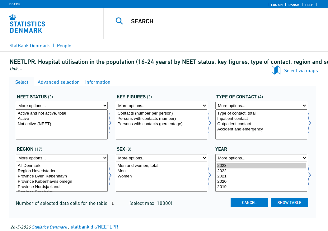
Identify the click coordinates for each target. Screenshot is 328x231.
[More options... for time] (261, 158)
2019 (261, 187)
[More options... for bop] (62, 158)
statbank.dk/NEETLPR (94, 226)
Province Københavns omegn (61, 181)
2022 (261, 171)
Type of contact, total (261, 113)
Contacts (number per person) (161, 113)
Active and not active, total (61, 113)
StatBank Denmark (29, 45)
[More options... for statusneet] (62, 106)
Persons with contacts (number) (161, 118)
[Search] (217, 21)
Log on (277, 4)
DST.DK (15, 4)
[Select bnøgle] (162, 124)
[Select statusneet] (62, 124)
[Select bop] (62, 177)
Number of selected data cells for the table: (63, 203)
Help (309, 4)
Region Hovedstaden (61, 171)
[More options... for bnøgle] (162, 106)
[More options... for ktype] (261, 106)
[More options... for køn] (162, 158)
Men (161, 171)
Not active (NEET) (61, 124)
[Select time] (261, 177)
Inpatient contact (261, 118)
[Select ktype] (261, 124)
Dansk (293, 4)
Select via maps (301, 70)
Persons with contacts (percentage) (161, 124)
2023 (261, 165)
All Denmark (61, 165)
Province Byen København (61, 176)
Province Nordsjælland (61, 187)
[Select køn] (162, 177)
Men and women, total (161, 165)
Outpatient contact (261, 124)
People (64, 45)
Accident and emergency (261, 129)
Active (61, 118)
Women (161, 176)
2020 (261, 181)
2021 (261, 176)
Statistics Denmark (49, 226)
